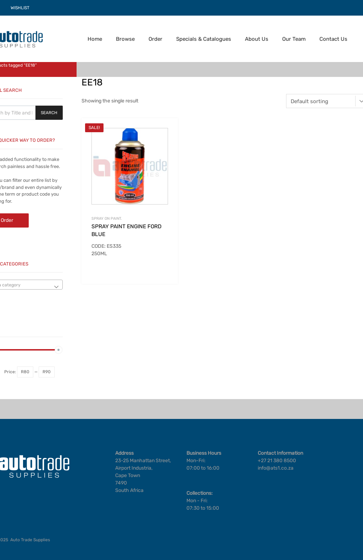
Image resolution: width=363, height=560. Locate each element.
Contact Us (333, 39)
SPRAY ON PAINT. (106, 218)
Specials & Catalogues (203, 39)
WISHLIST (20, 7)
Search (49, 112)
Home (95, 39)
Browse (125, 39)
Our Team (294, 39)
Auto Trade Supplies (30, 539)
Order (155, 39)
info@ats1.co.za (276, 468)
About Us (256, 39)
